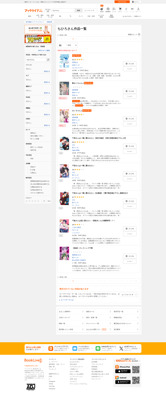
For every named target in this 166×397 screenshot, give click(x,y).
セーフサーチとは (67, 300)
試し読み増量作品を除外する (38, 184)
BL (60, 16)
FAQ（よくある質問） (77, 374)
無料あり (32, 133)
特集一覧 (52, 367)
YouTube (52, 386)
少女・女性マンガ (50, 16)
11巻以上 (32, 173)
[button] (98, 34)
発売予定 (32, 150)
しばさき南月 (76, 227)
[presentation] (26, 201)
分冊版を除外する (35, 187)
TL (70, 16)
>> (136, 39)
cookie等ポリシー (97, 376)
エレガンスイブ (77, 68)
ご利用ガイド (137, 16)
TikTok (51, 384)
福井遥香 (75, 90)
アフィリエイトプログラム (78, 384)
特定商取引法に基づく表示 (100, 374)
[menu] (44, 201)
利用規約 (94, 369)
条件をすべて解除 (44, 50)
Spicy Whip (75, 150)
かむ (73, 145)
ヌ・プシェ (75, 178)
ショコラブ (75, 233)
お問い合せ (73, 379)
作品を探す (73, 364)
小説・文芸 (91, 16)
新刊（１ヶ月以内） (36, 147)
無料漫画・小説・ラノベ (57, 364)
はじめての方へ (127, 16)
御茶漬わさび (76, 255)
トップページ (53, 362)
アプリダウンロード (76, 367)
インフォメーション (76, 376)
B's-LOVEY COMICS (79, 260)
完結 (30, 158)
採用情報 (94, 367)
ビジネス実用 (101, 16)
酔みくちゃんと (82, 83)
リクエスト (73, 381)
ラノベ (81, 16)
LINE (50, 376)
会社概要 (94, 362)
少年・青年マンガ (40, 16)
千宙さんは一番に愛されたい (83, 166)
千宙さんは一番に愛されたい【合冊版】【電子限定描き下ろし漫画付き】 (100, 193)
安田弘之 (75, 62)
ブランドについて (97, 364)
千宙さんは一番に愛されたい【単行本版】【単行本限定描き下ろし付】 (99, 138)
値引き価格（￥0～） (36, 136)
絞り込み (48, 10)
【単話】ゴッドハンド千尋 (82, 248)
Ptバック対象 (33, 139)
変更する (47, 71)
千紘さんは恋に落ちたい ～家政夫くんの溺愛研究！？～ (93, 221)
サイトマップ (96, 379)
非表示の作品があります (66, 50)
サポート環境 (74, 371)
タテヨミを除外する (36, 193)
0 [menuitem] (44, 201)
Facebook (52, 389)
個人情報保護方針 (97, 371)
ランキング (52, 369)
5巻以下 (32, 167)
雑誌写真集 (111, 16)
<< (62, 39)
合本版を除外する (35, 190)
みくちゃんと (81, 110)
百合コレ (75, 95)
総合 (29, 16)
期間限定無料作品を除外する (38, 181)
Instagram (52, 381)
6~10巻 (31, 170)
